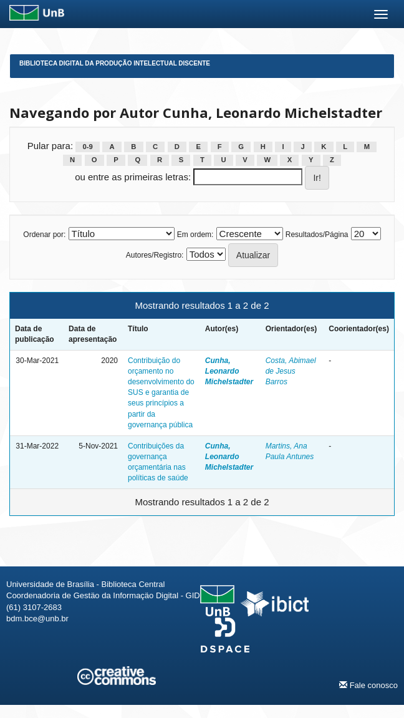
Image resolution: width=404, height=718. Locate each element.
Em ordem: (195, 234)
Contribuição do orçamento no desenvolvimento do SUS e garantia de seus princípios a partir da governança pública (161, 392)
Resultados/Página (317, 234)
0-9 (87, 146)
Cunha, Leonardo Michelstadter (229, 371)
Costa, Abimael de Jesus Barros (291, 371)
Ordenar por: (44, 234)
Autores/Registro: (155, 255)
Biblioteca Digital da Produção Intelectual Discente (114, 63)
